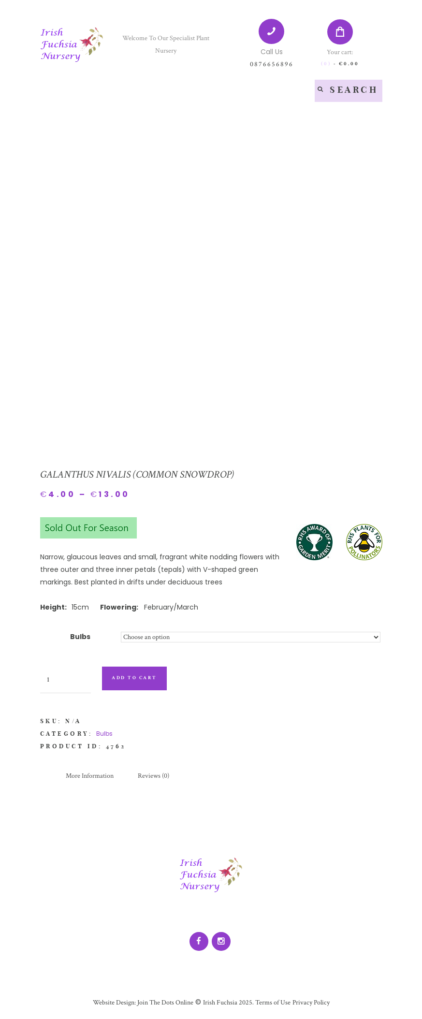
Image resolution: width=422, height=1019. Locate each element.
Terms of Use (272, 1002)
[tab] (89, 776)
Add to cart (134, 678)
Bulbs (80, 636)
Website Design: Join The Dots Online (143, 1002)
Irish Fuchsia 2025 (227, 1002)
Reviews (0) (153, 776)
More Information (90, 776)
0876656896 (271, 64)
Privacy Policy (311, 1002)
